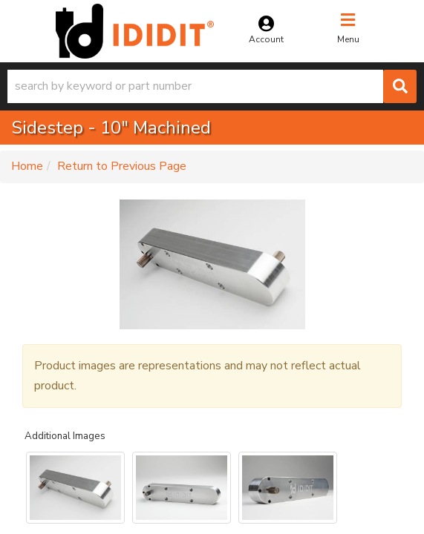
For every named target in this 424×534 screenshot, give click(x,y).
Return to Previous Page (121, 166)
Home (27, 166)
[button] (212, 86)
